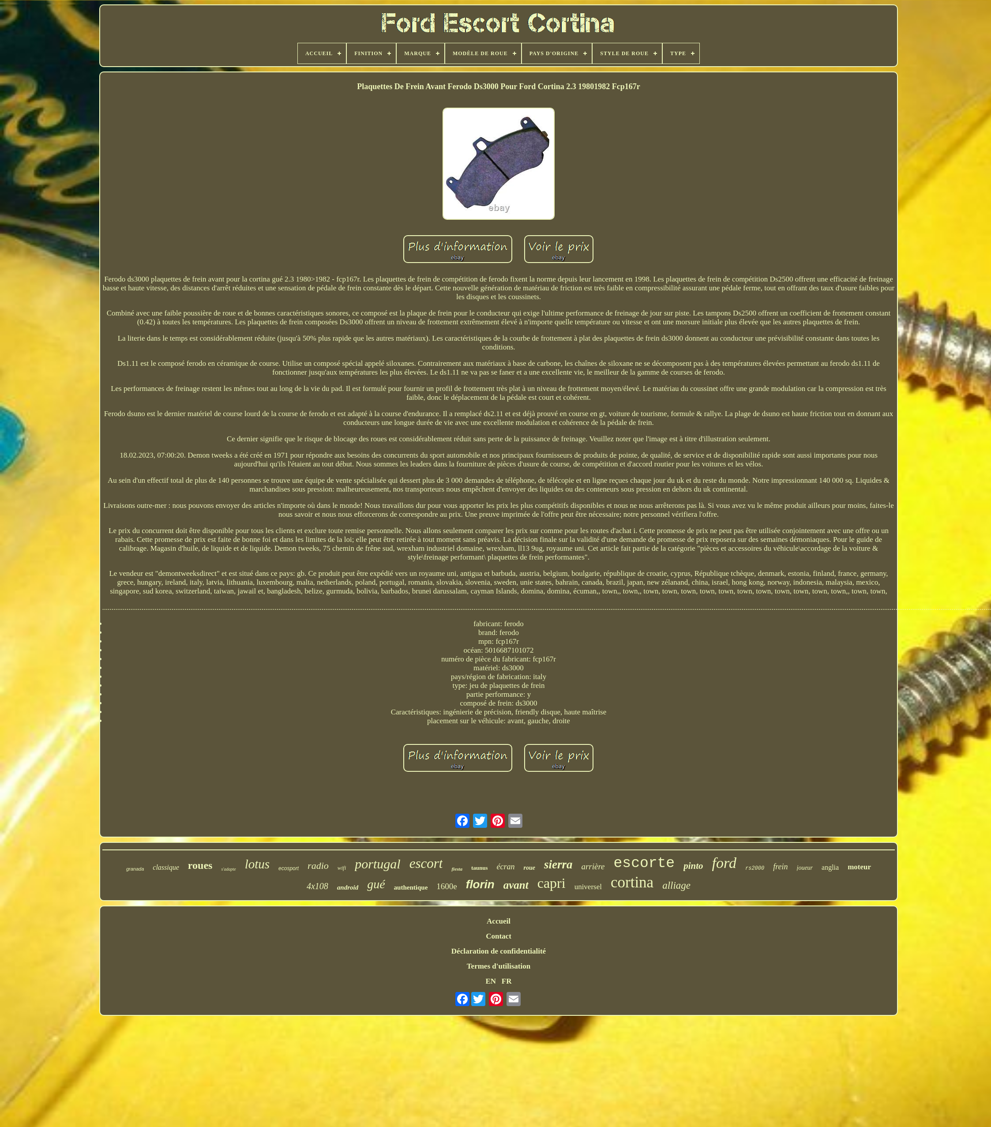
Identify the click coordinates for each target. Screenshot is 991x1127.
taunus (479, 867)
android (347, 887)
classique (166, 867)
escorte (644, 863)
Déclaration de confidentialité (498, 951)
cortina (632, 882)
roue (529, 867)
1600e (446, 886)
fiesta (456, 869)
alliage (676, 885)
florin (480, 884)
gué (376, 884)
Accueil (499, 921)
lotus (257, 864)
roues (200, 865)
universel (588, 887)
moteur (859, 867)
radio (318, 865)
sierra (558, 864)
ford (724, 863)
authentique (411, 887)
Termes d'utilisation (498, 966)
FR (507, 981)
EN (490, 981)
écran (505, 866)
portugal (377, 864)
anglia (830, 867)
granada (135, 869)
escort (426, 863)
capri (551, 883)
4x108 (317, 886)
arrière (592, 866)
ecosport (288, 868)
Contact (498, 936)
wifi (342, 867)
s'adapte (228, 869)
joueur (805, 867)
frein (780, 866)
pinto (693, 865)
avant (516, 885)
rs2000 (754, 868)
